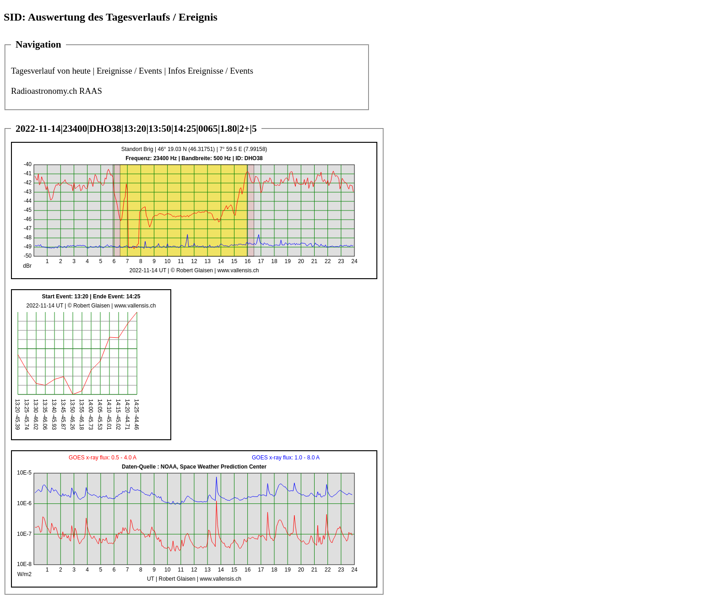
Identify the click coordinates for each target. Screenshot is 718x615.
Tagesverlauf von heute (51, 71)
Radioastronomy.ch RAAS (56, 91)
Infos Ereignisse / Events (210, 71)
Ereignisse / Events (129, 71)
